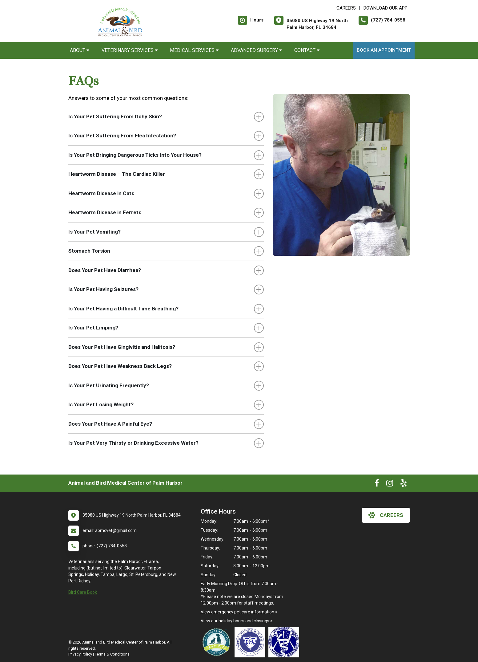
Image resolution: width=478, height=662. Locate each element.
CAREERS (346, 8)
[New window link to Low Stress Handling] (218, 642)
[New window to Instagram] (389, 484)
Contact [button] (306, 50)
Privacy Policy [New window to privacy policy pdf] (80, 654)
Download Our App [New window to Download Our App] (386, 8)
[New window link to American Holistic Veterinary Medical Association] (285, 642)
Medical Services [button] (194, 50)
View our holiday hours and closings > (237, 620)
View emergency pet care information (237, 611)
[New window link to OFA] (251, 642)
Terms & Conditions (112, 654)
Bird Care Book (82, 592)
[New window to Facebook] (377, 484)
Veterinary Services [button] (130, 50)
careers (385, 515)
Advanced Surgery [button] (256, 50)
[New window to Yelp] (403, 484)
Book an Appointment (384, 50)
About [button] (79, 50)
